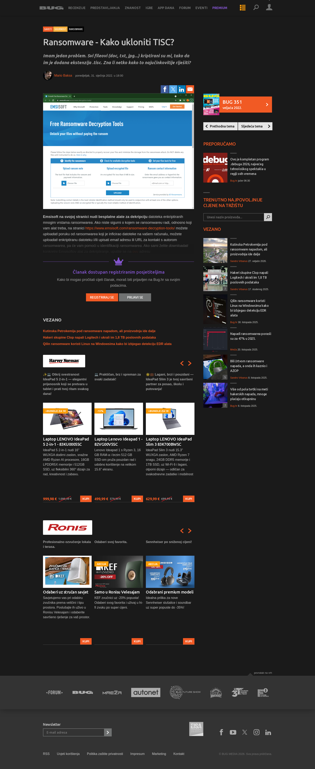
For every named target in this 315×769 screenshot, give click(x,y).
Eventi (205, 10)
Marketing (159, 754)
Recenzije (80, 10)
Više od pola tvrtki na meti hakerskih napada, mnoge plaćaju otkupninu (249, 394)
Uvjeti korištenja (68, 754)
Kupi (86, 498)
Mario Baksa (63, 75)
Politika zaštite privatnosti (105, 754)
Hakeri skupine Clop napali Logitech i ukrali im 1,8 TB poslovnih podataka (99, 337)
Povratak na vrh (263, 672)
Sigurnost (60, 29)
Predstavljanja (109, 10)
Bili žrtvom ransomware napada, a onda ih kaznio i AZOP (248, 366)
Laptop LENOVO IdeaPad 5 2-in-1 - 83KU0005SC (66, 442)
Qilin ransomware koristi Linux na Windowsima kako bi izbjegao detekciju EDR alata (107, 344)
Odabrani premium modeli (169, 592)
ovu (135, 251)
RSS (46, 754)
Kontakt (178, 754)
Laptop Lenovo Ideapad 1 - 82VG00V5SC (118, 442)
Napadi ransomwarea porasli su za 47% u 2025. (250, 336)
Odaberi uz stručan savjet (65, 592)
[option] (67, 437)
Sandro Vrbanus (239, 261)
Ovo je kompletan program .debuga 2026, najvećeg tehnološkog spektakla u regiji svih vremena (249, 166)
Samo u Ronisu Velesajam (117, 592)
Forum (188, 10)
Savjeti (48, 29)
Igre (152, 10)
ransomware (76, 29)
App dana (169, 10)
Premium (223, 10)
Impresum (137, 754)
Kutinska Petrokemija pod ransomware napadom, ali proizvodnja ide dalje (99, 331)
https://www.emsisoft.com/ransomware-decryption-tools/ (130, 228)
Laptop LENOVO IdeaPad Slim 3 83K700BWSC (169, 442)
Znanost (136, 10)
